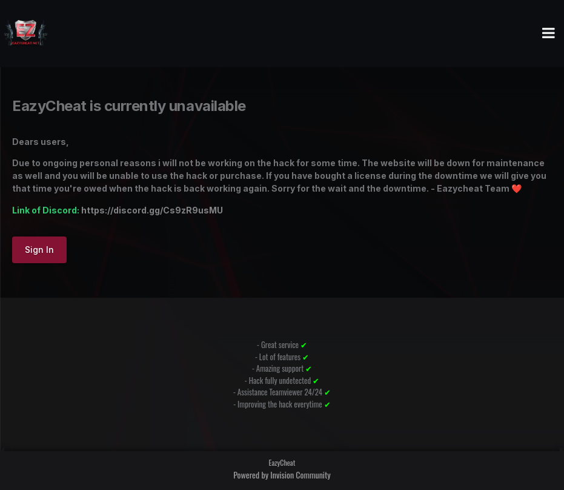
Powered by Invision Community (282, 474)
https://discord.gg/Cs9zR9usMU (152, 210)
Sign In (39, 249)
